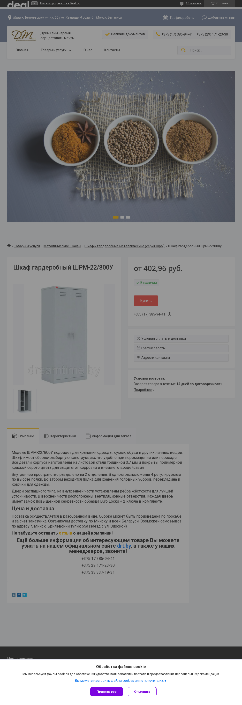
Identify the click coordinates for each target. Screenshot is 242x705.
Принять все (107, 691)
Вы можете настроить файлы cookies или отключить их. (119, 681)
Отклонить (142, 691)
